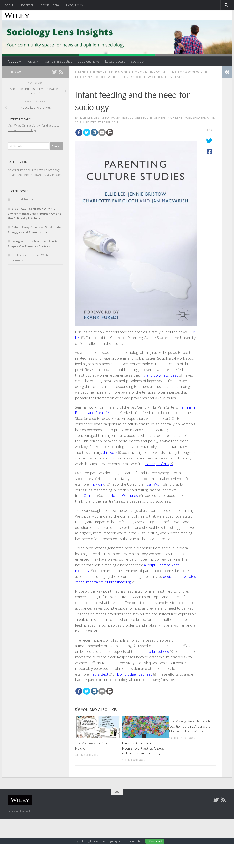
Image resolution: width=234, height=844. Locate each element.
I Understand (155, 841)
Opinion (146, 72)
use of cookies (135, 841)
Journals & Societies (58, 61)
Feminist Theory (88, 72)
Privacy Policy (73, 5)
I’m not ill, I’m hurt (22, 199)
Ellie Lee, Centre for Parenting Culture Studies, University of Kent (130, 117)
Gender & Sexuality (121, 72)
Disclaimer (26, 5)
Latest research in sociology (124, 61)
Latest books (18, 162)
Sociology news (88, 61)
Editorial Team (49, 5)
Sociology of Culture (111, 77)
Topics (31, 61)
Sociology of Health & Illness (158, 77)
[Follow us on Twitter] (54, 72)
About (9, 5)
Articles (13, 61)
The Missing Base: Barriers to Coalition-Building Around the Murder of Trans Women (190, 726)
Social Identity (169, 72)
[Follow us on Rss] (60, 72)
